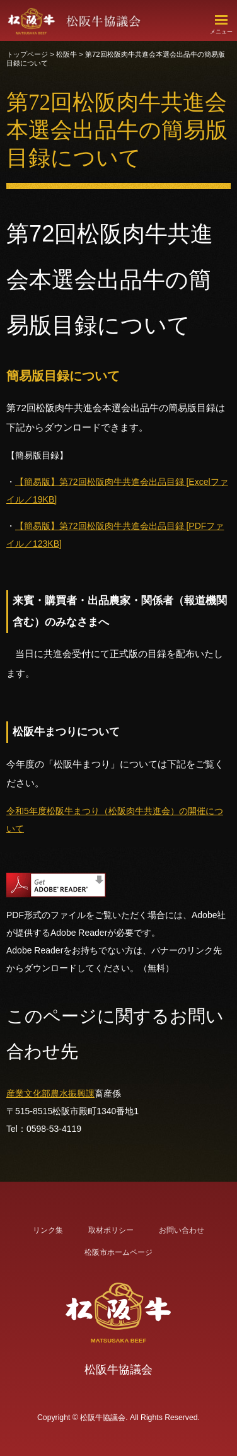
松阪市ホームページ (118, 1252)
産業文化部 (28, 1093)
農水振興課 (72, 1093)
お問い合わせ (181, 1230)
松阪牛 (66, 54)
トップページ (27, 54)
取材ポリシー (111, 1230)
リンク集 (48, 1230)
